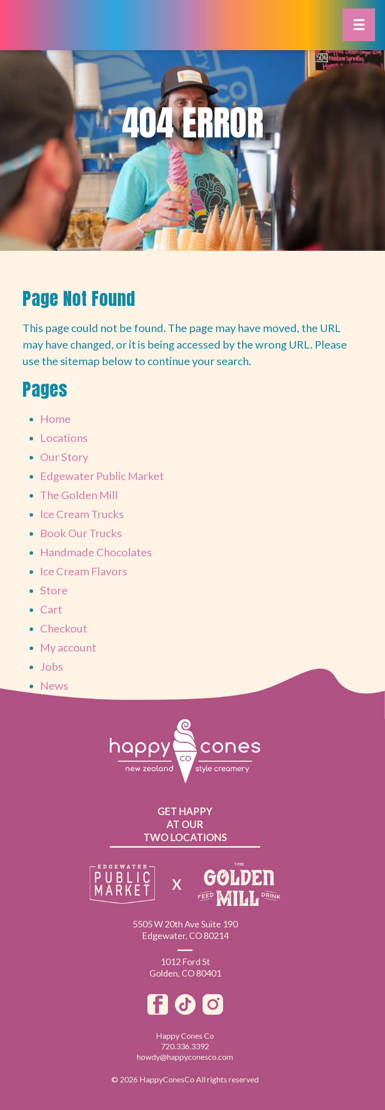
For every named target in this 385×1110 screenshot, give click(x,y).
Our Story (64, 456)
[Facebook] (158, 1011)
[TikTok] (186, 1011)
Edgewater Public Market (102, 476)
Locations (64, 437)
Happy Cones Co (185, 1035)
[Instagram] (213, 1011)
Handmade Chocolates (96, 552)
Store (54, 590)
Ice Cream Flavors (83, 571)
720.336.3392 (185, 1046)
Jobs (51, 666)
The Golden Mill (79, 495)
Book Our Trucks (81, 533)
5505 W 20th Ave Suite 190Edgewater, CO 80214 (185, 929)
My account (68, 647)
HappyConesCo (167, 1079)
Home (55, 418)
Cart (51, 609)
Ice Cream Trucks (82, 514)
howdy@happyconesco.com (185, 1056)
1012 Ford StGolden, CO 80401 (185, 967)
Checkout (63, 628)
